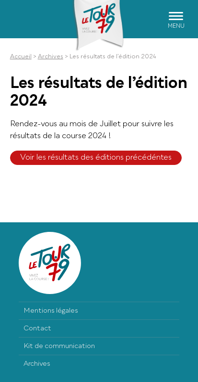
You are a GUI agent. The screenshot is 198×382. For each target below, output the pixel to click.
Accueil (21, 57)
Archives (50, 57)
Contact (37, 328)
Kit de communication (59, 346)
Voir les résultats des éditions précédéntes (96, 158)
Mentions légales (50, 310)
